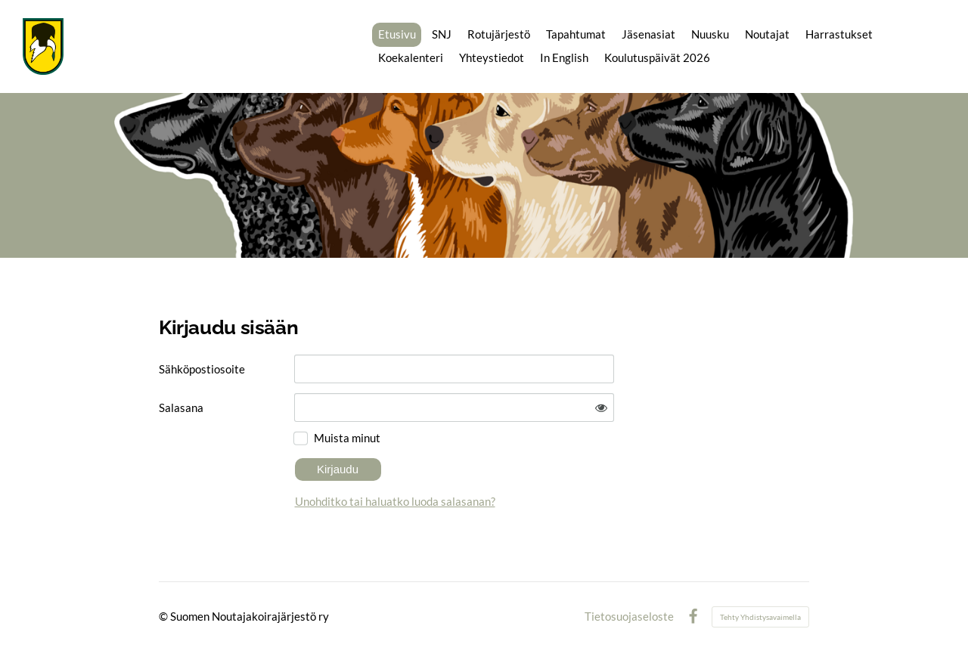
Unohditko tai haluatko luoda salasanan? (395, 501)
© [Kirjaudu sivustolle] (164, 616)
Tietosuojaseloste (629, 616)
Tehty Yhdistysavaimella (760, 616)
